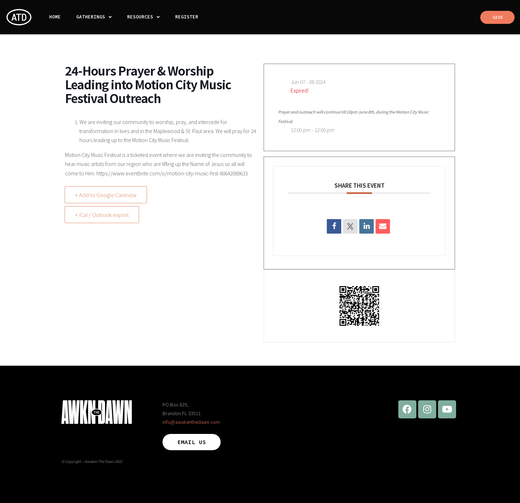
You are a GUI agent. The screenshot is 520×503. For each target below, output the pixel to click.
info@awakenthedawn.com (191, 421)
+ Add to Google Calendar (106, 195)
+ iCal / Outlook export (102, 214)
